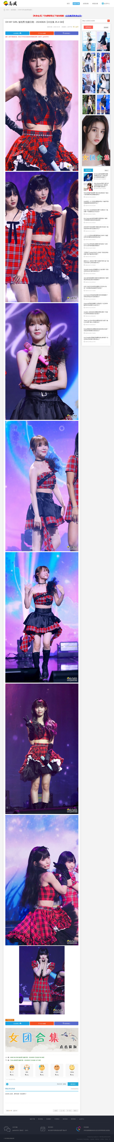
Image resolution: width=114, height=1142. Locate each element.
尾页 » (75, 1110)
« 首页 (55, 1110)
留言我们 (65, 1119)
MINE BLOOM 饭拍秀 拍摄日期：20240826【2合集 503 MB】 (27, 1057)
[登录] (64, 1084)
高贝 (7, 9)
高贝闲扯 (40, 1119)
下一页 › (69, 1110)
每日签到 (50, 1127)
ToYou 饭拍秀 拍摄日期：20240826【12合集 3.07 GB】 (25, 1060)
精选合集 (95, 3)
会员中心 (106, 3)
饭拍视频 (13, 9)
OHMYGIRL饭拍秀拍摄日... (25, 9)
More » (106, 170)
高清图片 (48, 1119)
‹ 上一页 (62, 1110)
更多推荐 (106, 27)
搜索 (108, 21)
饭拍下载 (76, 3)
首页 (68, 3)
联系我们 (73, 1119)
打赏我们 (57, 1119)
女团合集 (86, 3)
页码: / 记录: (11, 1110)
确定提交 (73, 1084)
